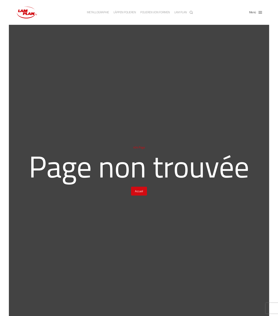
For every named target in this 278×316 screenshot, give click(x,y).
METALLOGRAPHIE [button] (98, 12)
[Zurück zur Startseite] (26, 12)
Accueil (139, 191)
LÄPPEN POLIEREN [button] (124, 12)
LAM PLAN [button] (180, 12)
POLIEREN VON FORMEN (155, 12)
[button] (191, 12)
